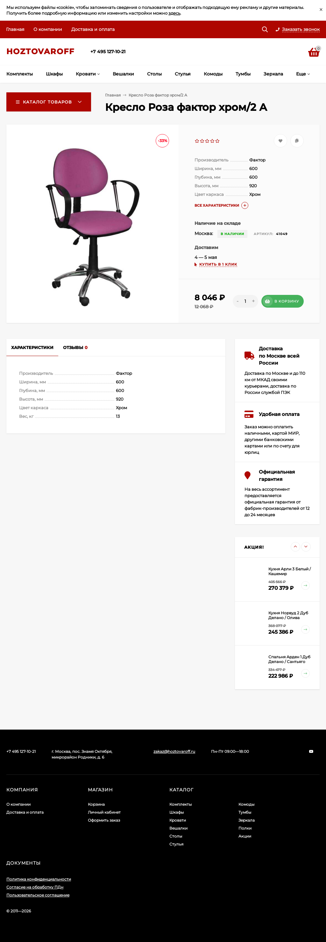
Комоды (246, 804)
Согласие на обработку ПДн (34, 887)
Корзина (96, 804)
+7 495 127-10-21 (107, 51)
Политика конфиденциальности (38, 879)
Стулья (176, 844)
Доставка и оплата (93, 29)
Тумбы (244, 812)
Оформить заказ (104, 820)
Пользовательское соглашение (37, 895)
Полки (245, 828)
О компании (47, 29)
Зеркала (246, 820)
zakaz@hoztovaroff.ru (174, 751)
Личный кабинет (104, 812)
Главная (15, 29)
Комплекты (180, 804)
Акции (244, 836)
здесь (174, 13)
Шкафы (176, 812)
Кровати (177, 820)
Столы (175, 836)
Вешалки (178, 828)
